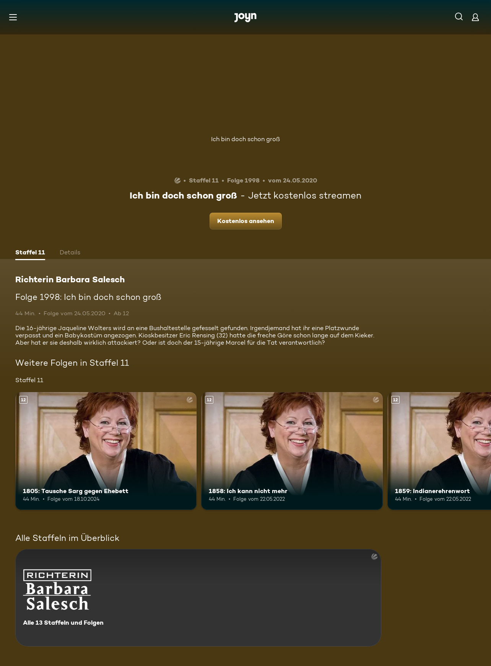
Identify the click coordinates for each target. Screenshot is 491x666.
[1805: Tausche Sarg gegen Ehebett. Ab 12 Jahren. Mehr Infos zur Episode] (106, 451)
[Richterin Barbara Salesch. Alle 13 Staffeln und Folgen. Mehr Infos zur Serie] (198, 597)
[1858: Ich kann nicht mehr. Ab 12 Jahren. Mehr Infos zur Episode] (291, 451)
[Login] (475, 17)
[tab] (30, 253)
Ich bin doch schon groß (245, 139)
